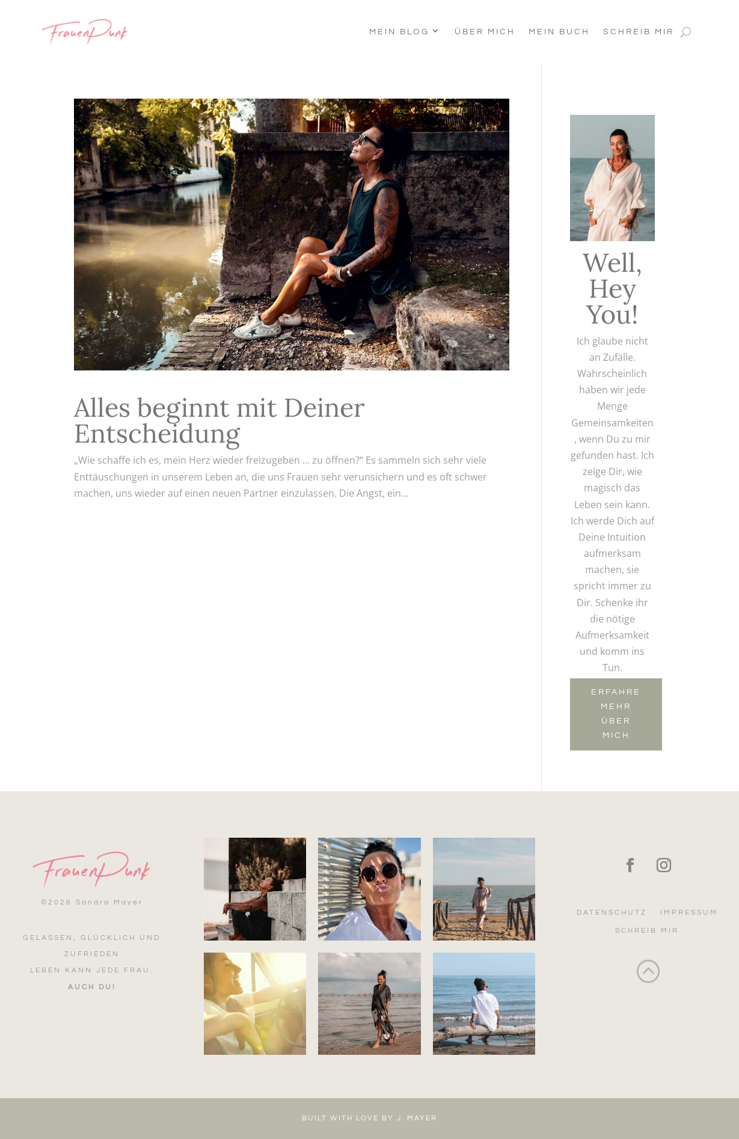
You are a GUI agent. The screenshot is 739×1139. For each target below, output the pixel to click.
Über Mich (485, 32)
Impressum (689, 912)
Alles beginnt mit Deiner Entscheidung (219, 420)
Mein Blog (399, 32)
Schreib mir (638, 32)
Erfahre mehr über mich (616, 713)
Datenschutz (612, 912)
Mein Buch (559, 32)
